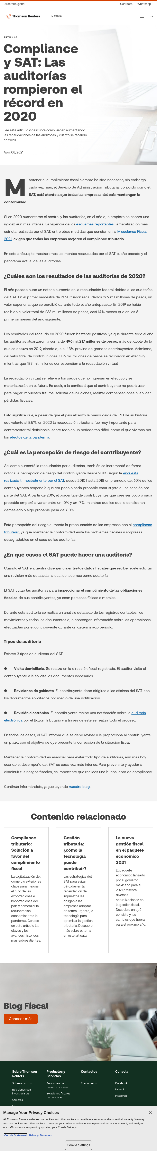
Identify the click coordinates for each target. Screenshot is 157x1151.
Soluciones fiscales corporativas (58, 1095)
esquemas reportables (95, 224)
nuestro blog (79, 786)
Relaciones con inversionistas (21, 1091)
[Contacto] (126, 4)
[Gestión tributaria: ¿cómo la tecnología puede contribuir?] (78, 890)
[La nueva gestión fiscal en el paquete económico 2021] (131, 890)
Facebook (121, 1083)
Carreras (17, 1100)
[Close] (150, 1112)
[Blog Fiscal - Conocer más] (21, 1019)
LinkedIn (120, 1089)
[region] (78, 1128)
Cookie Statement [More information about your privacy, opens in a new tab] (15, 1135)
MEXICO (57, 16)
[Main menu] (142, 16)
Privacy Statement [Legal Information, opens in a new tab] (40, 1135)
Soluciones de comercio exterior (58, 1085)
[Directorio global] (16, 4)
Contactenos (89, 1083)
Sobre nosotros (22, 1083)
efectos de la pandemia (29, 437)
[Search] (151, 15)
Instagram (121, 1096)
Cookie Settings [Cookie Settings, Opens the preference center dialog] (78, 1145)
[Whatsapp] (144, 4)
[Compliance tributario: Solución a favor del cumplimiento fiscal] (26, 890)
